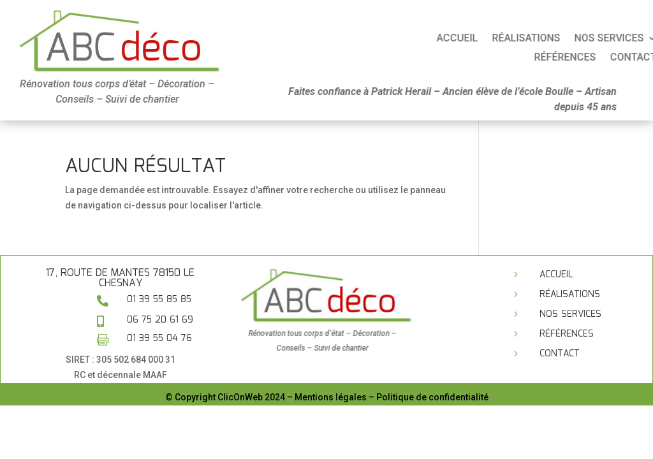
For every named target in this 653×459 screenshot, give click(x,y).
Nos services (570, 314)
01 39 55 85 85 (159, 300)
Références (566, 334)
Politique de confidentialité (432, 397)
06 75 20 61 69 (160, 320)
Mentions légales (331, 397)
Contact (559, 354)
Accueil (529, 39)
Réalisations (598, 39)
